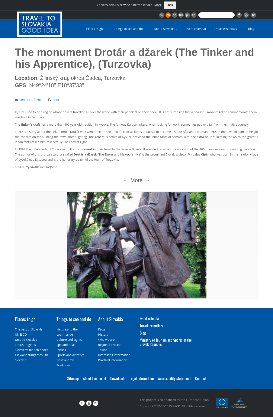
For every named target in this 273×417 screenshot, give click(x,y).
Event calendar (196, 29)
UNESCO (21, 334)
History (103, 334)
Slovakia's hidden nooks (31, 350)
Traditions (64, 365)
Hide (170, 5)
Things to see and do (130, 29)
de (174, 15)
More (158, 5)
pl (187, 15)
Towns (102, 350)
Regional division (109, 345)
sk (161, 15)
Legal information (141, 378)
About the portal (94, 378)
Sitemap (73, 378)
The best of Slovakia (28, 329)
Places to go (96, 29)
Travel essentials (227, 29)
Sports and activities (70, 355)
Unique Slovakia (26, 340)
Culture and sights (69, 340)
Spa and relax (66, 345)
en (168, 15)
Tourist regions (25, 345)
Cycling (61, 350)
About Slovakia (166, 29)
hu (181, 15)
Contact (200, 378)
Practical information (112, 360)
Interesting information (114, 355)
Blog (251, 29)
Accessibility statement (174, 378)
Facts (101, 329)
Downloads (117, 378)
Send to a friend (31, 100)
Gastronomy (65, 360)
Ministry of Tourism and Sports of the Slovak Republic (166, 342)
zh (193, 15)
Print (55, 100)
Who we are (106, 340)
